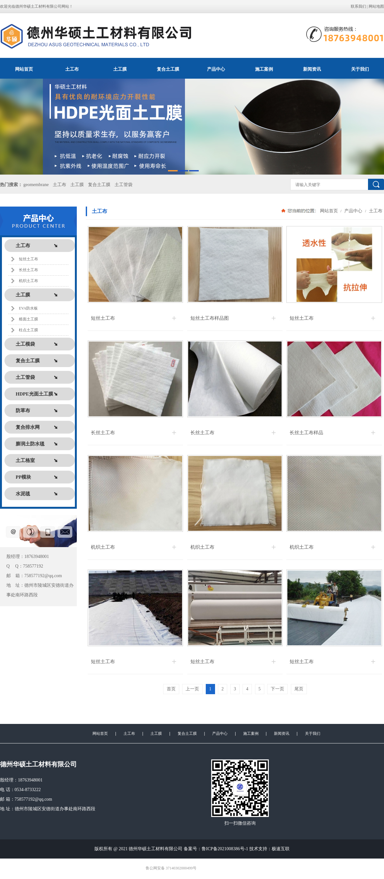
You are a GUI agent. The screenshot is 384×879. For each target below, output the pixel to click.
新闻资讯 (312, 69)
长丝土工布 (28, 270)
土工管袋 (123, 184)
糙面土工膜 (28, 319)
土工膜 (120, 69)
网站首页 (24, 69)
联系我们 (358, 6)
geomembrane (36, 184)
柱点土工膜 (28, 330)
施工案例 (264, 69)
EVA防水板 (28, 308)
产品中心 (216, 69)
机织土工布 (28, 281)
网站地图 (376, 6)
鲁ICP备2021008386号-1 (225, 848)
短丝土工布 (28, 259)
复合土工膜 (168, 69)
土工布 (72, 69)
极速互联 (281, 848)
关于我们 (360, 69)
